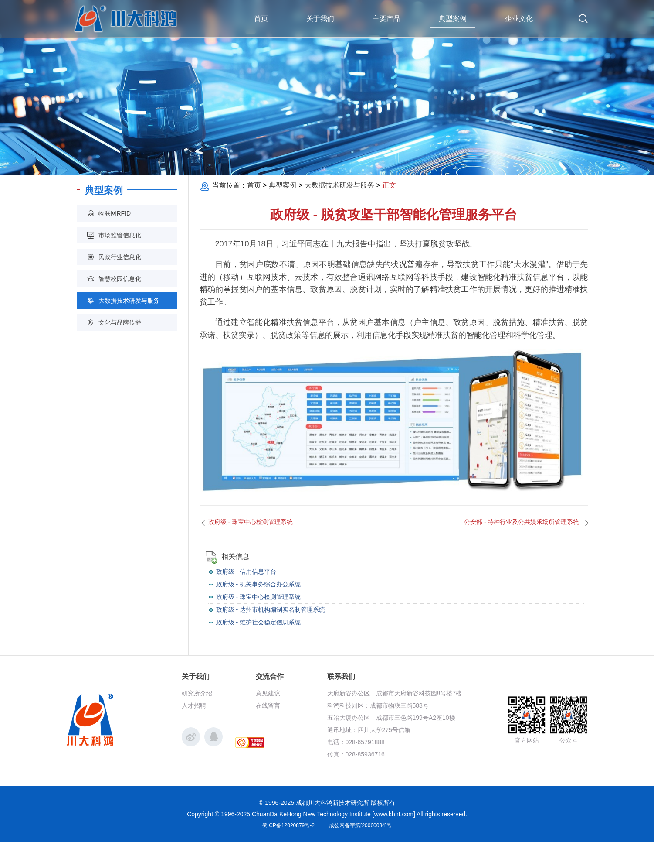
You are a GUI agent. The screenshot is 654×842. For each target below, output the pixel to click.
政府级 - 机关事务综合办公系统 (258, 584)
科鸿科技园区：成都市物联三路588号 (378, 705)
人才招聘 (194, 705)
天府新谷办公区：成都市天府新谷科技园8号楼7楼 (394, 693)
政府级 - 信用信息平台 (246, 571)
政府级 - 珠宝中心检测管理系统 (258, 596)
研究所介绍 (197, 693)
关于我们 (196, 676)
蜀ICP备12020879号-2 (288, 825)
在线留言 (268, 705)
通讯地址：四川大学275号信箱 (368, 729)
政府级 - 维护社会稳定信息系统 (258, 622)
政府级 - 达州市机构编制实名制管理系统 (270, 609)
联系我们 (341, 676)
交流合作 (270, 676)
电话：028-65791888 (356, 742)
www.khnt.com (393, 814)
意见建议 (268, 693)
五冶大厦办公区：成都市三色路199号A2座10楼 (391, 717)
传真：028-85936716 (356, 754)
